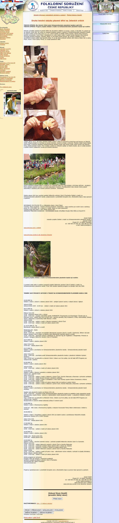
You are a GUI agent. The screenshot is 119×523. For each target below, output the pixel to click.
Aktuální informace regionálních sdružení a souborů (50, 15)
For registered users (5, 87)
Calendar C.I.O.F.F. (5, 48)
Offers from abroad (5, 53)
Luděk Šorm (36, 517)
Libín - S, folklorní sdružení (44, 503)
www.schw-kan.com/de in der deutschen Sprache (38, 234)
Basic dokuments (5, 68)
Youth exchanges (5, 56)
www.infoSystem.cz (63, 521)
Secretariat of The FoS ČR (7, 77)
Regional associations (6, 34)
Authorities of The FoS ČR (7, 63)
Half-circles (3, 58)
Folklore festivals (4, 30)
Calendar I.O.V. (4, 50)
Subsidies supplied (5, 71)
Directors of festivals (6, 80)
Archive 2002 (3, 65)
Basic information (5, 29)
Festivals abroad (4, 32)
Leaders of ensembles (6, 78)
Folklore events (4, 43)
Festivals (2, 44)
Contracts (2, 70)
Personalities (3, 36)
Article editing (28, 517)
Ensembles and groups (6, 33)
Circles (2, 57)
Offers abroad (4, 54)
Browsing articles (5, 73)
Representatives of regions (7, 81)
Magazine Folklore (5, 37)
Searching (3, 39)
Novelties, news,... (5, 64)
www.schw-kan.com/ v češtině (32, 227)
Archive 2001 (3, 67)
